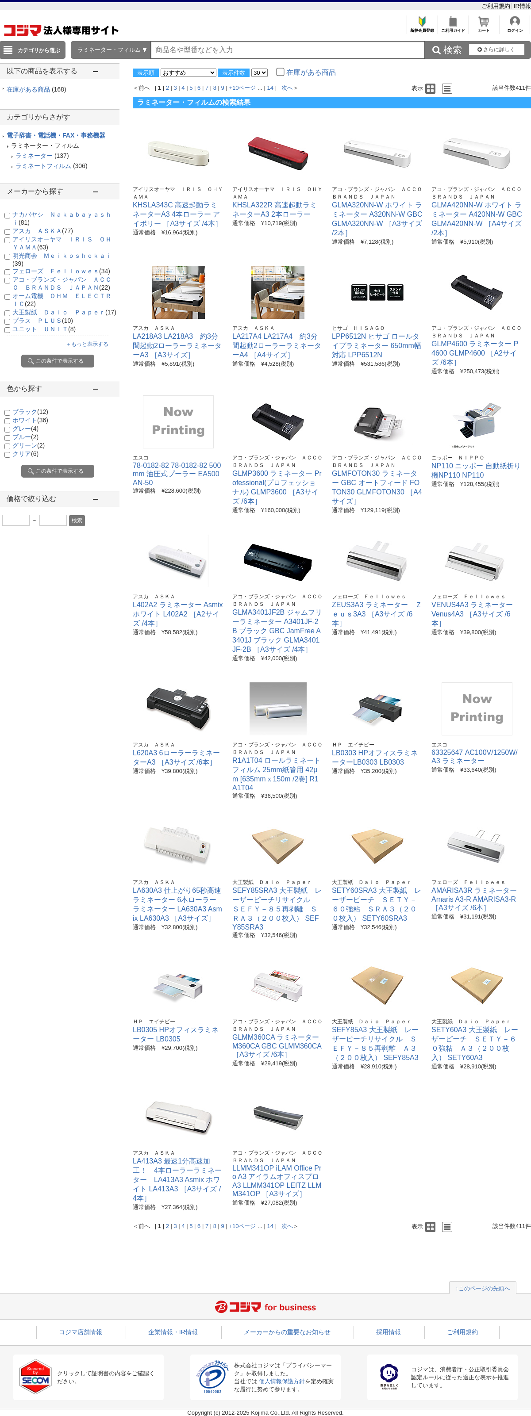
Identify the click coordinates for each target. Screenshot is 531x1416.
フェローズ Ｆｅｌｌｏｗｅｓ (61, 271)
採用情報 (388, 1332)
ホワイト (30, 420)
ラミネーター (34, 155)
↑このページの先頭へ (482, 1288)
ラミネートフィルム (43, 165)
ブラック (30, 411)
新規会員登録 (422, 28)
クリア (25, 453)
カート (483, 28)
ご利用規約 (496, 6)
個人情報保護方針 (282, 1381)
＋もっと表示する (87, 344)
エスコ (141, 458)
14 (270, 87)
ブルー (25, 436)
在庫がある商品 (36, 89)
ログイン (514, 28)
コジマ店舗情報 (80, 1332)
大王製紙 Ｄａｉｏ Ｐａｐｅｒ (64, 312)
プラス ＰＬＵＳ (42, 320)
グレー (25, 428)
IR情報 (522, 6)
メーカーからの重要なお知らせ (287, 1332)
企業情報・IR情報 (173, 1332)
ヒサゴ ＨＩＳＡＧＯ (358, 328)
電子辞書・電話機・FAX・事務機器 (56, 135)
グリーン (28, 445)
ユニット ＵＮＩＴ (44, 329)
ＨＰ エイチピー (353, 745)
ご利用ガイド (453, 28)
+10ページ (242, 87)
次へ (287, 87)
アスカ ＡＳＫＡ (42, 230)
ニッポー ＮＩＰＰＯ (458, 458)
